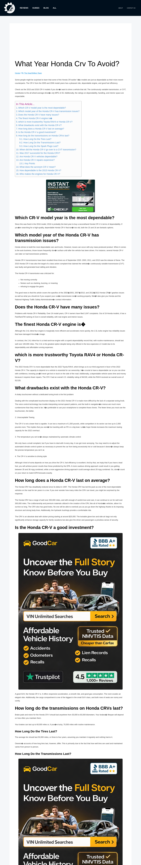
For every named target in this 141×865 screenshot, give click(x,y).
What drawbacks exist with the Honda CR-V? (40, 125)
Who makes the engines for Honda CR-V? (40, 174)
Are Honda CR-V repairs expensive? (37, 160)
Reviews (24, 8)
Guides (35, 8)
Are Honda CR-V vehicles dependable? (38, 156)
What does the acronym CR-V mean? (38, 167)
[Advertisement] (70, 44)
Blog (45, 8)
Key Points (30, 163)
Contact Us (132, 8)
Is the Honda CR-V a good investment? (37, 132)
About (122, 8)
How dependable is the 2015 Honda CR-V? (40, 170)
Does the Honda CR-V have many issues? (38, 115)
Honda (17, 73)
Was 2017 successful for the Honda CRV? (40, 153)
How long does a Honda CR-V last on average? (41, 129)
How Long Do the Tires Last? (37, 139)
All (53, 8)
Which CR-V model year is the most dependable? (42, 108)
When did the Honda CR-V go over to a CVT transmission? (48, 149)
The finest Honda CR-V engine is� (35, 118)
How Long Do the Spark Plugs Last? (40, 146)
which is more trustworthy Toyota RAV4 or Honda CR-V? (45, 121)
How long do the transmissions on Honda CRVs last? (43, 135)
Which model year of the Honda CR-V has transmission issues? (48, 111)
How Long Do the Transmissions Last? (42, 142)
